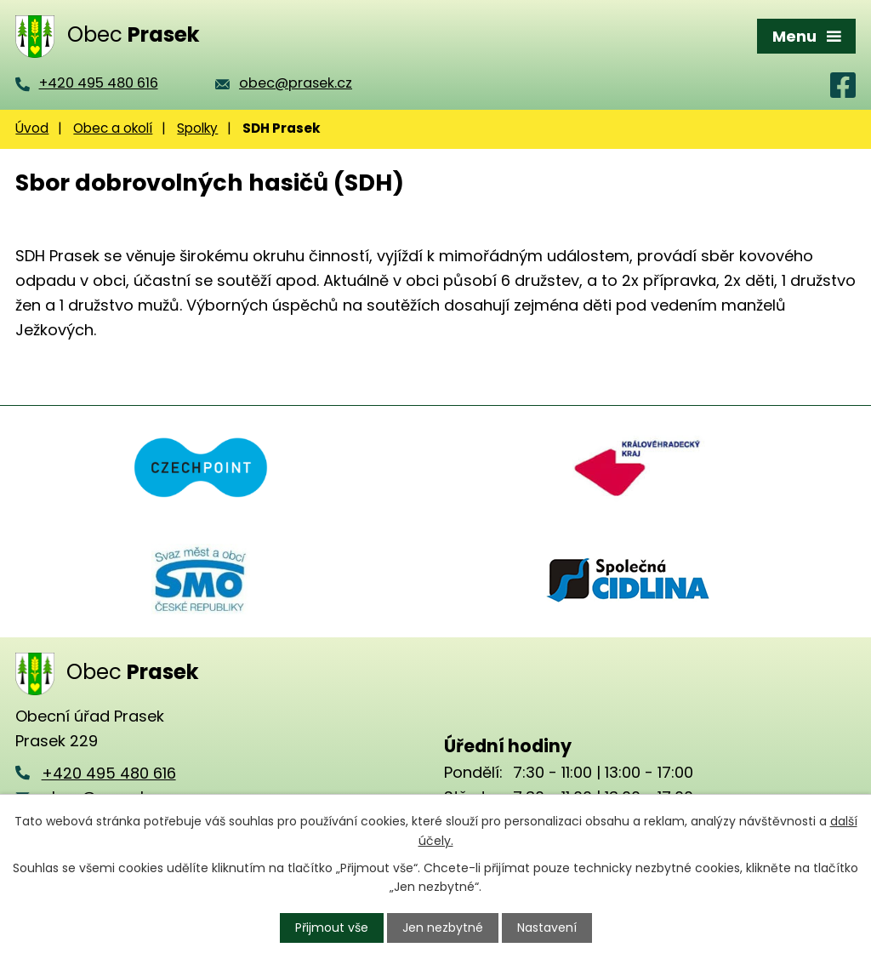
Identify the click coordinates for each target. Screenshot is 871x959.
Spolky (197, 128)
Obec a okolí (112, 128)
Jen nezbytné (442, 927)
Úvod (31, 128)
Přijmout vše (331, 927)
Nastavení (547, 927)
